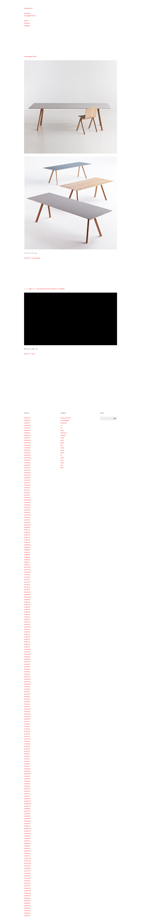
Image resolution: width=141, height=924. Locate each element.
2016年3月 (27, 614)
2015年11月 (27, 624)
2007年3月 (27, 881)
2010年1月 (27, 796)
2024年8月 (27, 448)
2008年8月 (27, 838)
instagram (27, 25)
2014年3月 (27, 672)
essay (62, 438)
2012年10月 (27, 714)
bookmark (63, 423)
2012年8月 (27, 719)
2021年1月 (27, 497)
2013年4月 (27, 699)
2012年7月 (27, 721)
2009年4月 (27, 818)
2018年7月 (27, 552)
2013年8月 (27, 689)
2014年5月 (27, 667)
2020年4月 (27, 515)
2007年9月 (27, 866)
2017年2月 (27, 587)
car (61, 425)
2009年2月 (27, 823)
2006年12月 (27, 888)
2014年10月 (27, 654)
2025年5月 (27, 430)
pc (61, 455)
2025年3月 (27, 435)
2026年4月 (27, 418)
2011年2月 (27, 764)
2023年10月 (27, 458)
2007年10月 (27, 863)
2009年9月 (27, 806)
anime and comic (65, 418)
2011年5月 (27, 756)
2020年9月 (27, 502)
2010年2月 (27, 793)
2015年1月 (27, 647)
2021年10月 (27, 485)
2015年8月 (27, 632)
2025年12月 (27, 425)
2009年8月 (27, 808)
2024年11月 (27, 443)
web (61, 467)
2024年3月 (27, 453)
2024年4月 (27, 450)
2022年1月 (27, 482)
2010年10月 (27, 774)
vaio (61, 465)
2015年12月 (27, 622)
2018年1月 (27, 565)
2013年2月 (27, 704)
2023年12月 (27, 455)
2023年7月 (27, 460)
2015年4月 (27, 639)
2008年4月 (27, 848)
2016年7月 (27, 604)
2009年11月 (27, 801)
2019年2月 (27, 540)
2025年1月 (27, 438)
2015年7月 (27, 634)
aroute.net (27, 13)
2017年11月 (27, 570)
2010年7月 (27, 781)
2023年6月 (27, 463)
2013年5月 (27, 696)
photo (62, 458)
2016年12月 (27, 592)
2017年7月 (27, 579)
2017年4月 (27, 582)
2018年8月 (27, 550)
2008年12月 (27, 828)
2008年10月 (27, 833)
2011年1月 (27, 766)
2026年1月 (27, 423)
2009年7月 (27, 811)
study (62, 463)
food (61, 440)
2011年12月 (27, 739)
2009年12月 (27, 798)
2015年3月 (27, 642)
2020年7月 (27, 507)
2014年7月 (27, 662)
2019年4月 (27, 535)
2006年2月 (27, 913)
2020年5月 (27, 512)
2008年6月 (27, 843)
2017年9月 (27, 574)
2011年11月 (27, 741)
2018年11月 (27, 542)
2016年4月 (27, 612)
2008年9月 (27, 836)
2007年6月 (27, 873)
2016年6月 (27, 607)
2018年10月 (27, 545)
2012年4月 (27, 729)
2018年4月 (27, 560)
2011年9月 (27, 746)
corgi (62, 430)
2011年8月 (27, 749)
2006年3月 (27, 910)
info (61, 445)
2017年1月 (27, 589)
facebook (27, 23)
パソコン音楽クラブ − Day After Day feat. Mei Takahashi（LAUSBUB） (44, 289)
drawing (62, 435)
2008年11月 (27, 831)
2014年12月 (27, 649)
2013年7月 (27, 691)
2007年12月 (27, 858)
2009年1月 (27, 826)
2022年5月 (27, 480)
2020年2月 (27, 517)
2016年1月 (27, 619)
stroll (61, 460)
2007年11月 (27, 861)
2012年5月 (27, 726)
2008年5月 (27, 846)
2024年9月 (27, 445)
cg (61, 428)
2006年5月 (27, 905)
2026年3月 (27, 420)
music (33, 354)
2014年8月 (27, 659)
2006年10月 (27, 893)
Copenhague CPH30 (30, 56)
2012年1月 (27, 736)
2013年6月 (27, 694)
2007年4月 (27, 878)
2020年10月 (27, 500)
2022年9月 (27, 477)
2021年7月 (27, 490)
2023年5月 (27, 465)
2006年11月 (27, 891)
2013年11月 (27, 682)
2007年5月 (27, 876)
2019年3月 (27, 537)
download (63, 433)
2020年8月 (27, 505)
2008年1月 (27, 856)
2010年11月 (27, 771)
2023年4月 (27, 467)
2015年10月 (27, 627)
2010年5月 (27, 786)
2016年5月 (27, 609)
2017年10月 (27, 572)
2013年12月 (27, 679)
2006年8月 (27, 898)
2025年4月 (27, 433)
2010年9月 (27, 776)
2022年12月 (27, 472)
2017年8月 (27, 577)
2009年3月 (27, 821)
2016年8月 (27, 602)
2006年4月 (27, 908)
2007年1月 (27, 886)
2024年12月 (27, 440)
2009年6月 (27, 813)
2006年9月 (27, 896)
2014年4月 (27, 669)
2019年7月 (27, 530)
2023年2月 (27, 470)
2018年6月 (27, 555)
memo (62, 448)
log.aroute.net (28, 8)
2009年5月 (27, 816)
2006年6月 (27, 903)
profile (26, 20)
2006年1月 (27, 915)
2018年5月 (27, 557)
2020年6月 (27, 510)
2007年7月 (27, 871)
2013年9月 (27, 686)
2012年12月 (27, 709)
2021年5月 (27, 495)
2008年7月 (27, 841)
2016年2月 (27, 617)
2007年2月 (27, 883)
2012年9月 (27, 716)
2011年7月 (27, 751)
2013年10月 (27, 684)
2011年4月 (27, 759)
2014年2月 (27, 674)
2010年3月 (27, 791)
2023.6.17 (27, 354)
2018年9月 (27, 547)
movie (62, 450)
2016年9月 (27, 599)
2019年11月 (27, 522)
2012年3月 (27, 731)
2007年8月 (27, 868)
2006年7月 (27, 900)
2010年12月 (27, 769)
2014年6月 (27, 664)
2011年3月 (27, 761)
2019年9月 (27, 527)
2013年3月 (27, 701)
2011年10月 (27, 744)
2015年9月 (27, 629)
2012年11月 (27, 711)
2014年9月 (27, 657)
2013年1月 (27, 706)
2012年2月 (27, 734)
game (62, 443)
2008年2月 (27, 853)
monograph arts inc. (30, 15)
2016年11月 (27, 594)
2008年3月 (27, 851)
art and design (35, 258)
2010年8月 (27, 779)
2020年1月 (27, 520)
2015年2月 (27, 644)
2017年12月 (27, 567)
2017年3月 (27, 584)
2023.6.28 (27, 258)
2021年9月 (27, 487)
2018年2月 (27, 562)
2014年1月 (27, 677)
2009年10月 (27, 803)
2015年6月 (27, 637)
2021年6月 (27, 492)
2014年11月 (27, 652)
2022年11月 (27, 475)
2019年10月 (27, 525)
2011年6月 (27, 754)
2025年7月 (27, 428)
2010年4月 (27, 789)
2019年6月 (27, 532)
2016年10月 (27, 597)
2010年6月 (27, 784)
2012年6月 (27, 724)
